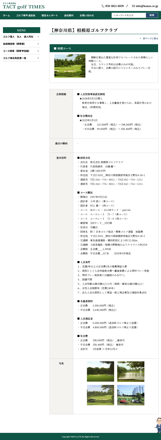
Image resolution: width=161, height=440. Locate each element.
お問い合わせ (87, 15)
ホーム (6, 15)
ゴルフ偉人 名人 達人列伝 (18, 36)
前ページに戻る (150, 38)
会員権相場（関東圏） (14, 43)
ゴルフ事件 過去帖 (25, 15)
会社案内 (68, 15)
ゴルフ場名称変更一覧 (14, 58)
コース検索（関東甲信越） (17, 50)
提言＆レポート (50, 15)
